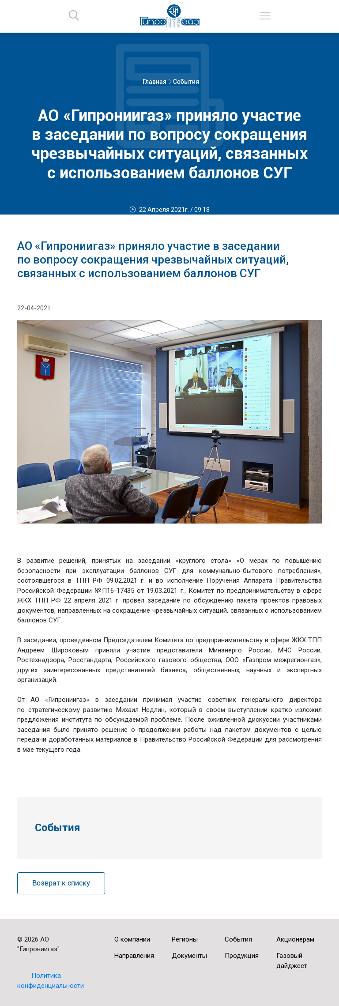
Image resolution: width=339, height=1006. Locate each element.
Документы (189, 956)
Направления (134, 956)
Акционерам (295, 939)
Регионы (185, 939)
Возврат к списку (61, 883)
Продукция (242, 956)
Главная (154, 81)
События (238, 939)
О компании (132, 939)
